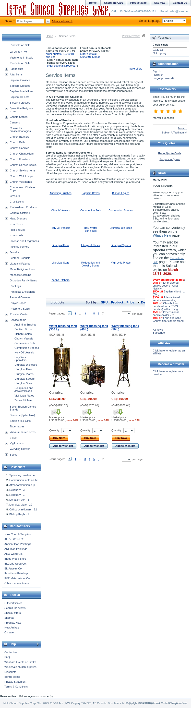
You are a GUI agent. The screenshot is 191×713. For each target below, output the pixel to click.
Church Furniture (20, 159)
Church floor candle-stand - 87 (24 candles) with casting (165, 306)
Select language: (162, 21)
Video (13, 437)
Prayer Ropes (18, 303)
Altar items (16, 74)
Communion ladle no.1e (23, 480)
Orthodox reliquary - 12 (23, 509)
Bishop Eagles (120, 193)
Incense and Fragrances (24, 241)
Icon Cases (16, 224)
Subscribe (159, 332)
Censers (15, 122)
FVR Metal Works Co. (17, 578)
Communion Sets (90, 210)
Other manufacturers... (17, 583)
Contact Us (180, 2)
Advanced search (62, 21)
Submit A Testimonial (174, 132)
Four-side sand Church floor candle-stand (168, 319)
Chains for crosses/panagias (20, 130)
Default (146, 302)
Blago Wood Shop (15, 558)
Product (117, 302)
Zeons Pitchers (60, 279)
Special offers (12, 612)
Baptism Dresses (20, 85)
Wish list (158, 50)
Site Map (159, 2)
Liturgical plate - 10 (20, 504)
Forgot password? (163, 78)
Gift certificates (13, 603)
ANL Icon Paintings (15, 548)
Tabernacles (17, 426)
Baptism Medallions (21, 91)
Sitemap (9, 617)
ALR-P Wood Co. (14, 539)
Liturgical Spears (121, 245)
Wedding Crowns (20, 448)
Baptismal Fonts (19, 97)
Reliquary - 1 (16, 494)
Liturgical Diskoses (120, 227)
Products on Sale (20, 45)
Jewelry (14, 252)
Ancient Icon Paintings (17, 544)
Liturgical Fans (60, 245)
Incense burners (19, 246)
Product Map (138, 2)
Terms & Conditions (16, 686)
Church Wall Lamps (21, 176)
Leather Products (20, 257)
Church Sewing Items (23, 170)
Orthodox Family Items (23, 280)
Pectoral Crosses (20, 297)
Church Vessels (60, 210)
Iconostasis (16, 235)
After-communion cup (22, 484)
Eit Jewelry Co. (13, 568)
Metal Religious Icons (23, 269)
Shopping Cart (113, 2)
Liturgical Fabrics (20, 263)
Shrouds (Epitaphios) (22, 415)
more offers (135, 68)
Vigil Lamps (17, 443)
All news (158, 329)
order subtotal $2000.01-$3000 (90, 55)
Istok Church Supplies (17, 534)
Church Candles (19, 147)
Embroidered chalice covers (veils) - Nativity (166, 285)
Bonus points (12, 676)
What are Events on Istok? (20, 662)
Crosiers (15, 195)
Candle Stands (18, 116)
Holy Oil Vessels (60, 227)
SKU (104, 302)
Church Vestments (21, 181)
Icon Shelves (17, 229)
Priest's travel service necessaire (166, 299)
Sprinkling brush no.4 (22, 475)
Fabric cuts (16, 68)
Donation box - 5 (19, 499)
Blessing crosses (20, 102)
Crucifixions (17, 201)
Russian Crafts (18, 314)
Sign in (157, 71)
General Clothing (20, 212)
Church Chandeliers (22, 153)
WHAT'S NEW (18, 51)
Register (158, 74)
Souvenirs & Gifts (20, 420)
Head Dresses (18, 218)
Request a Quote (169, 159)
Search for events (14, 607)
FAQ (7, 657)
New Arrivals (11, 627)
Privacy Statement (15, 681)
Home (49, 36)
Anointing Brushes (60, 193)
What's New (162, 235)
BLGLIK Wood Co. (15, 563)
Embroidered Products (23, 207)
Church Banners (19, 136)
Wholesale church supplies (20, 666)
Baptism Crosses (20, 80)
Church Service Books (23, 164)
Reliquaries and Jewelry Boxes (90, 264)
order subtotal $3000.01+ (62, 65)
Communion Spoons (120, 210)
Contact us (10, 652)
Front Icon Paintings (16, 573)
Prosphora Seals (20, 308)
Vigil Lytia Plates (121, 262)
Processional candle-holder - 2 (166, 313)
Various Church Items (23, 432)
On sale (9, 632)
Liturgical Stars (61, 262)
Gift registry (160, 53)
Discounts (10, 671)
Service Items (18, 319)
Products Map (12, 622)
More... (182, 128)
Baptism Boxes (90, 193)
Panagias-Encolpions (22, 291)
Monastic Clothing (20, 274)
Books (13, 454)
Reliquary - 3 (16, 489)
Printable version (131, 36)
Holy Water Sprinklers (90, 229)
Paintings (15, 286)
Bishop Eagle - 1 (19, 514)
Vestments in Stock (21, 57)
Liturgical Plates (90, 245)
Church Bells (17, 142)
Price (130, 302)
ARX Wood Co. (13, 553)
